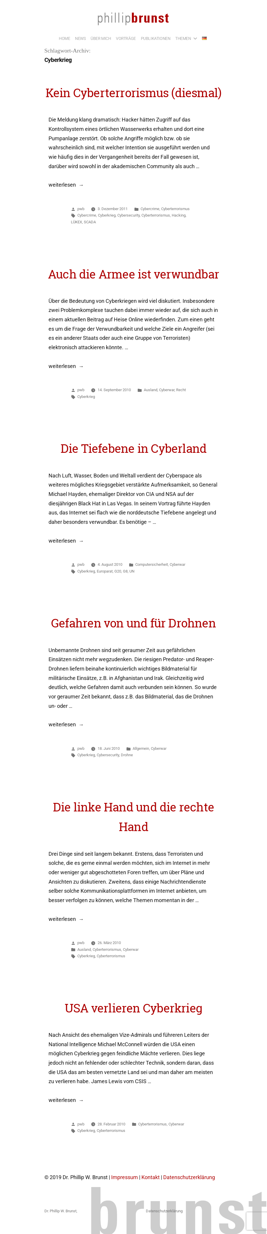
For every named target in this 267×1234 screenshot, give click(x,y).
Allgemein (141, 748)
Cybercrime (150, 209)
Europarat (105, 571)
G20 (117, 571)
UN (131, 571)
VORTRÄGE (126, 38)
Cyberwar (166, 390)
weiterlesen (66, 185)
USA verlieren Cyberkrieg (133, 1008)
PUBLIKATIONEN (156, 38)
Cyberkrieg (107, 215)
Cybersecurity (128, 215)
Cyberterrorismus (175, 209)
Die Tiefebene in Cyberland (133, 448)
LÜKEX (76, 222)
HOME (64, 38)
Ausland (150, 390)
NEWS (80, 38)
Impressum (124, 1177)
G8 (125, 571)
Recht (181, 390)
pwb (80, 209)
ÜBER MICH (101, 38)
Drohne (127, 755)
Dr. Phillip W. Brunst (60, 1211)
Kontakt (150, 1177)
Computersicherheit (151, 564)
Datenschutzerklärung (189, 1177)
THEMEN (183, 38)
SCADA (90, 222)
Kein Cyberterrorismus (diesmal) (133, 92)
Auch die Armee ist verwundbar (133, 274)
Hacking (179, 215)
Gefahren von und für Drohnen (133, 623)
